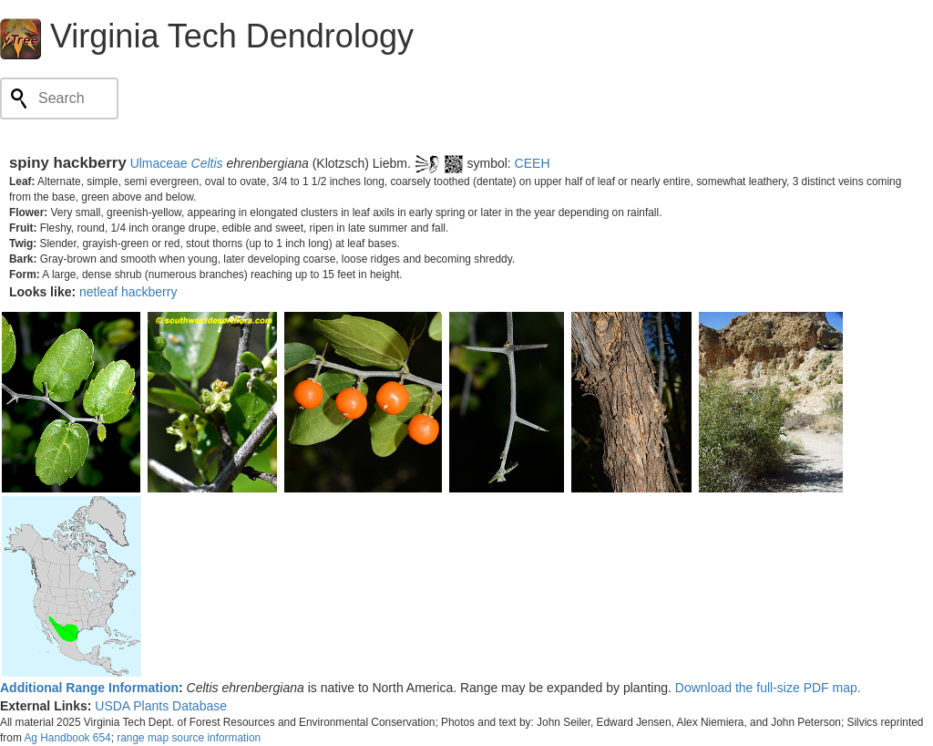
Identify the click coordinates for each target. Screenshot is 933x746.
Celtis (207, 163)
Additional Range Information (89, 687)
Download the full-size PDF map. (768, 687)
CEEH (532, 163)
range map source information (189, 737)
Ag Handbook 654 (67, 737)
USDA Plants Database (161, 706)
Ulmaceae (159, 163)
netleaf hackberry (128, 292)
